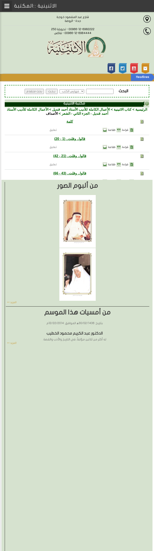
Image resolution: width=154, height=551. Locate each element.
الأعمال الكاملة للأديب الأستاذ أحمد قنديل (81, 109)
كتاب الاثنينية (123, 109)
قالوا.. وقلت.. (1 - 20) (69, 139)
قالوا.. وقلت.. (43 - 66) (69, 173)
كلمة (69, 121)
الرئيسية (141, 109)
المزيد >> (12, 302)
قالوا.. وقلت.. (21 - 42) (69, 156)
